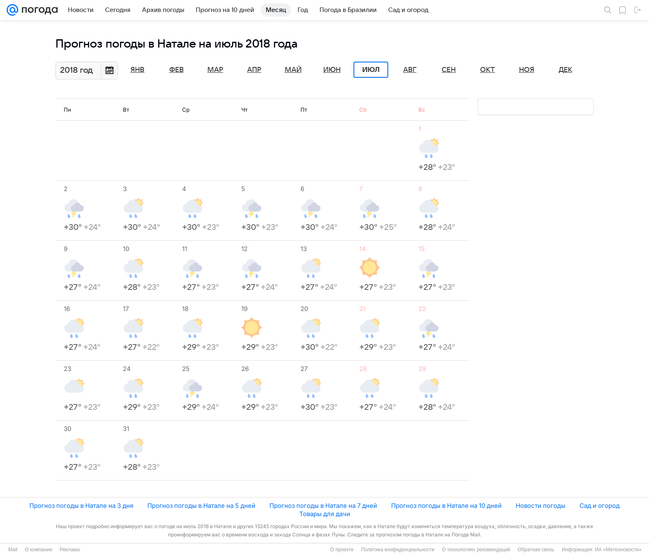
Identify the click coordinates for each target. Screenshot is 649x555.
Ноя (526, 70)
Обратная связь (536, 550)
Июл (371, 70)
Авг (409, 70)
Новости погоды (540, 506)
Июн (332, 70)
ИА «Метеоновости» (618, 550)
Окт (487, 70)
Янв (137, 70)
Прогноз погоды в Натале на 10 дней (446, 506)
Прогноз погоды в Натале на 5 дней (201, 506)
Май (293, 70)
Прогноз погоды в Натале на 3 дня (81, 506)
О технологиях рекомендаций (476, 550)
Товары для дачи (324, 514)
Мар (215, 70)
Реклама (69, 550)
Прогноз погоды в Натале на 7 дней (323, 506)
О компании (38, 550)
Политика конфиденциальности (397, 550)
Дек (565, 70)
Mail (12, 550)
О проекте (342, 550)
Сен (449, 70)
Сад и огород (599, 506)
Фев (176, 70)
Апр (254, 70)
